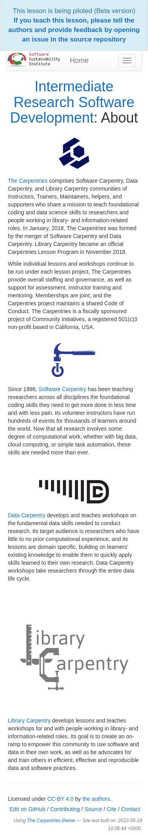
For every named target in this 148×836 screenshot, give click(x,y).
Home (79, 60)
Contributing (65, 809)
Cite (111, 809)
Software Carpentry (62, 389)
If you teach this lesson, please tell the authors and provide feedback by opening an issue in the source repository (74, 30)
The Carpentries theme (51, 820)
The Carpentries (27, 181)
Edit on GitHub (27, 809)
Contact (130, 809)
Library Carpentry (29, 720)
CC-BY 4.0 (60, 799)
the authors (96, 799)
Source (93, 809)
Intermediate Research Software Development (72, 102)
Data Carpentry (26, 515)
